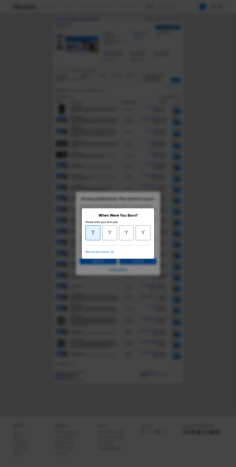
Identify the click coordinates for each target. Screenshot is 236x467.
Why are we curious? (99, 252)
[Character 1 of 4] (92, 232)
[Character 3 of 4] (126, 232)
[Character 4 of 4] (143, 232)
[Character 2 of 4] (109, 232)
